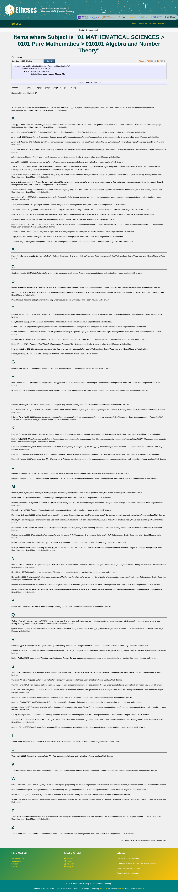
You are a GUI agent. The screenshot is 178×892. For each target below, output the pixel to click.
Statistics (152, 24)
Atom (143, 61)
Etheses (16, 23)
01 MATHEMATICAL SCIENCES (35, 69)
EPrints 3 (103, 888)
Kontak (14, 866)
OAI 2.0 (121, 888)
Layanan (14, 864)
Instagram (69, 864)
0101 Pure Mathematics (35, 71)
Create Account (92, 30)
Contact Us (142, 24)
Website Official (17, 858)
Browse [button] (161, 24)
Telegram (69, 866)
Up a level (18, 57)
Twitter (68, 861)
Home (133, 24)
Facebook (69, 858)
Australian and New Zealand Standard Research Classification (42, 66)
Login (81, 30)
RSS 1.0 (152, 61)
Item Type (97, 83)
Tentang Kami (16, 861)
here (142, 888)
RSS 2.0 (163, 61)
